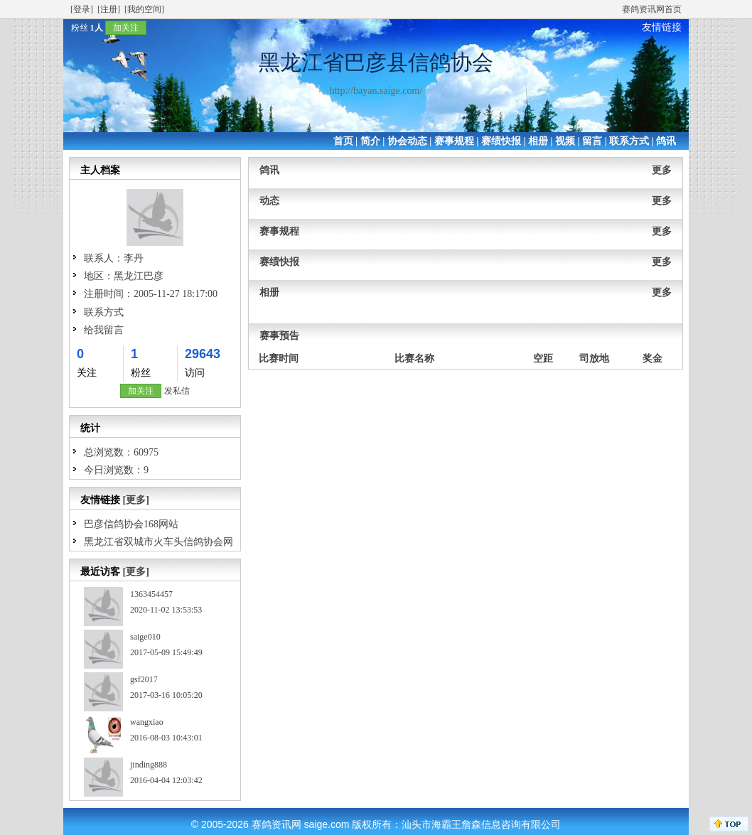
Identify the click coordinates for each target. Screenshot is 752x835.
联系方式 (629, 141)
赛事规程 (454, 141)
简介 (370, 141)
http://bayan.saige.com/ (376, 90)
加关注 (126, 28)
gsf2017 (144, 679)
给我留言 (104, 330)
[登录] (81, 9)
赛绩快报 (501, 141)
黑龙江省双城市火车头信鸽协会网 (158, 542)
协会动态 (407, 141)
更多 (662, 170)
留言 (592, 141)
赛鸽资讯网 (276, 824)
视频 (565, 141)
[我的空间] (144, 9)
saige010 (145, 637)
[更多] (136, 500)
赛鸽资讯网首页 (652, 9)
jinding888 (148, 765)
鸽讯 (666, 141)
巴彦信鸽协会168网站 (131, 524)
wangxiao (146, 722)
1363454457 (151, 594)
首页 (343, 141)
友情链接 (662, 27)
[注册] (108, 9)
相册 (538, 141)
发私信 (177, 391)
